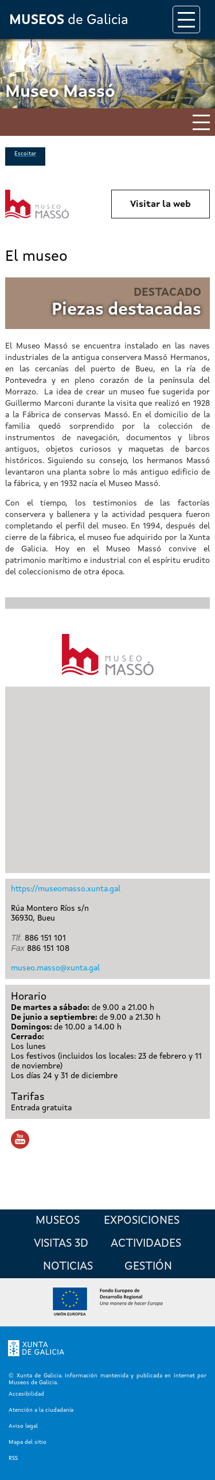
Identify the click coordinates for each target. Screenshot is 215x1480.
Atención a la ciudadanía (41, 1410)
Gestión (148, 1267)
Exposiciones (141, 1221)
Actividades (146, 1244)
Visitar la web (160, 204)
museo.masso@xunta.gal (55, 968)
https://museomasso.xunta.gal (65, 889)
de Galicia (68, 21)
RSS (13, 1458)
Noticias (68, 1267)
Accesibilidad (26, 1394)
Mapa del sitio (27, 1442)
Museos (58, 1221)
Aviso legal (23, 1426)
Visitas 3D (61, 1244)
